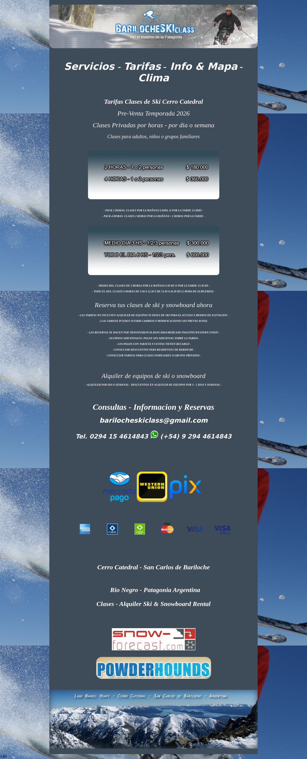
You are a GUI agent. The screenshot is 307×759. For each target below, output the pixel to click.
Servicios (89, 66)
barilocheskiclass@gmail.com (153, 420)
